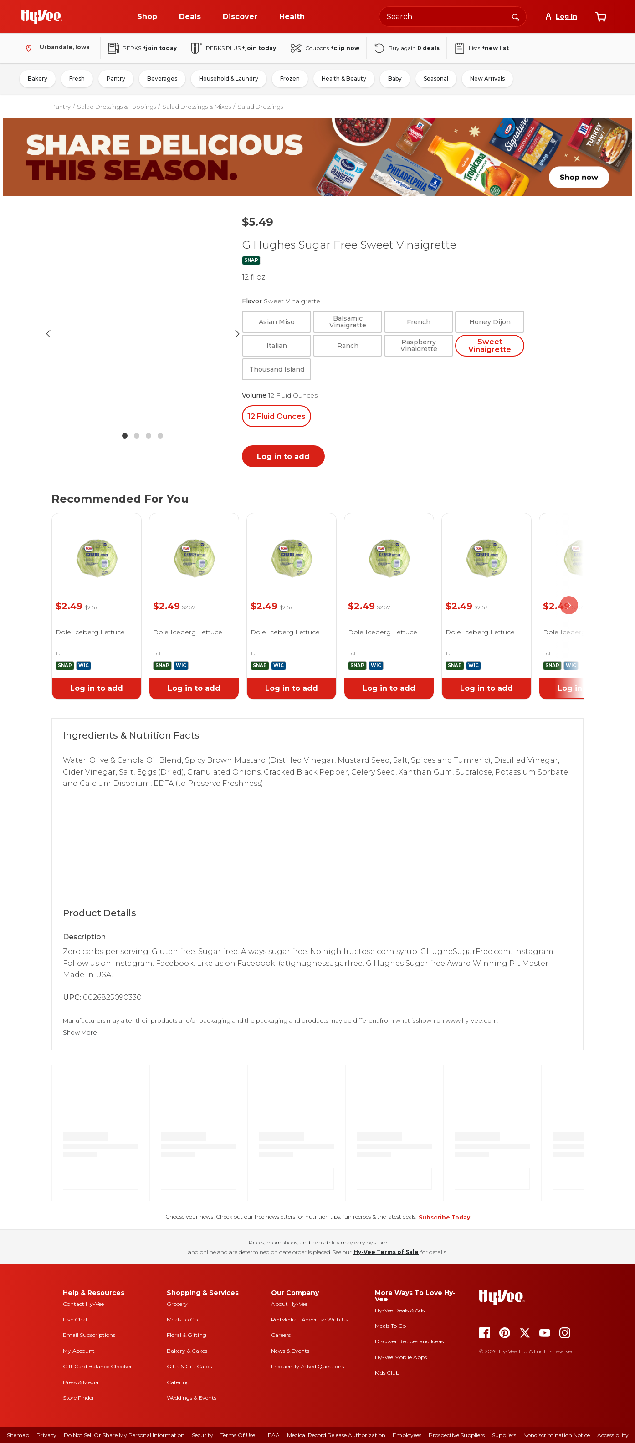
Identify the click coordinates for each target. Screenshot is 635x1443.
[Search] (516, 16)
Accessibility (613, 1435)
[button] (142, 334)
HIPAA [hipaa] (271, 1435)
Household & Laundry (228, 78)
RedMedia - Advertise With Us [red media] (309, 1319)
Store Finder (78, 1397)
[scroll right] (569, 605)
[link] (96, 547)
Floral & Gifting (186, 1334)
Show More (80, 1032)
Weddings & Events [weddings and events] (191, 1397)
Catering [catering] (178, 1382)
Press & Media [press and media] (80, 1382)
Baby (395, 78)
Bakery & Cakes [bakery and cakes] (187, 1350)
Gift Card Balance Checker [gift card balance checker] (97, 1366)
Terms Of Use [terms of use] (237, 1435)
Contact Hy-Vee (83, 1303)
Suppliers (504, 1435)
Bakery (37, 78)
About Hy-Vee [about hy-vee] (289, 1303)
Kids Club (387, 1372)
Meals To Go (182, 1319)
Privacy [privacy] (46, 1435)
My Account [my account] (79, 1350)
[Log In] (561, 16)
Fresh (77, 78)
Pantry (116, 78)
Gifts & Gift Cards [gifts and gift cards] (189, 1366)
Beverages (162, 78)
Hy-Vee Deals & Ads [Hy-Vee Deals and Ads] (400, 1310)
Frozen (290, 78)
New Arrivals (487, 78)
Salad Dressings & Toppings (116, 106)
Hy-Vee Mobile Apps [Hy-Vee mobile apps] (401, 1357)
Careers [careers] (281, 1334)
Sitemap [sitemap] (18, 1435)
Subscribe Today (444, 1217)
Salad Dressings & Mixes (196, 106)
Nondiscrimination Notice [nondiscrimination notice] (556, 1435)
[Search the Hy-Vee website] (453, 16)
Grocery (177, 1303)
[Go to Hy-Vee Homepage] (41, 17)
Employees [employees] (407, 1435)
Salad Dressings (260, 106)
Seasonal (436, 78)
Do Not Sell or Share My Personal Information (124, 1435)
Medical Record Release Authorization (336, 1435)
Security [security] (202, 1435)
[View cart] (601, 17)
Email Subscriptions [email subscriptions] (89, 1334)
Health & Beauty (344, 78)
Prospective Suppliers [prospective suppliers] (457, 1435)
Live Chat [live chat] (75, 1319)
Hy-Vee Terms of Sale (386, 1252)
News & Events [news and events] (290, 1350)
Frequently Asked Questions (307, 1366)
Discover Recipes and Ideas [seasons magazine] (409, 1341)
